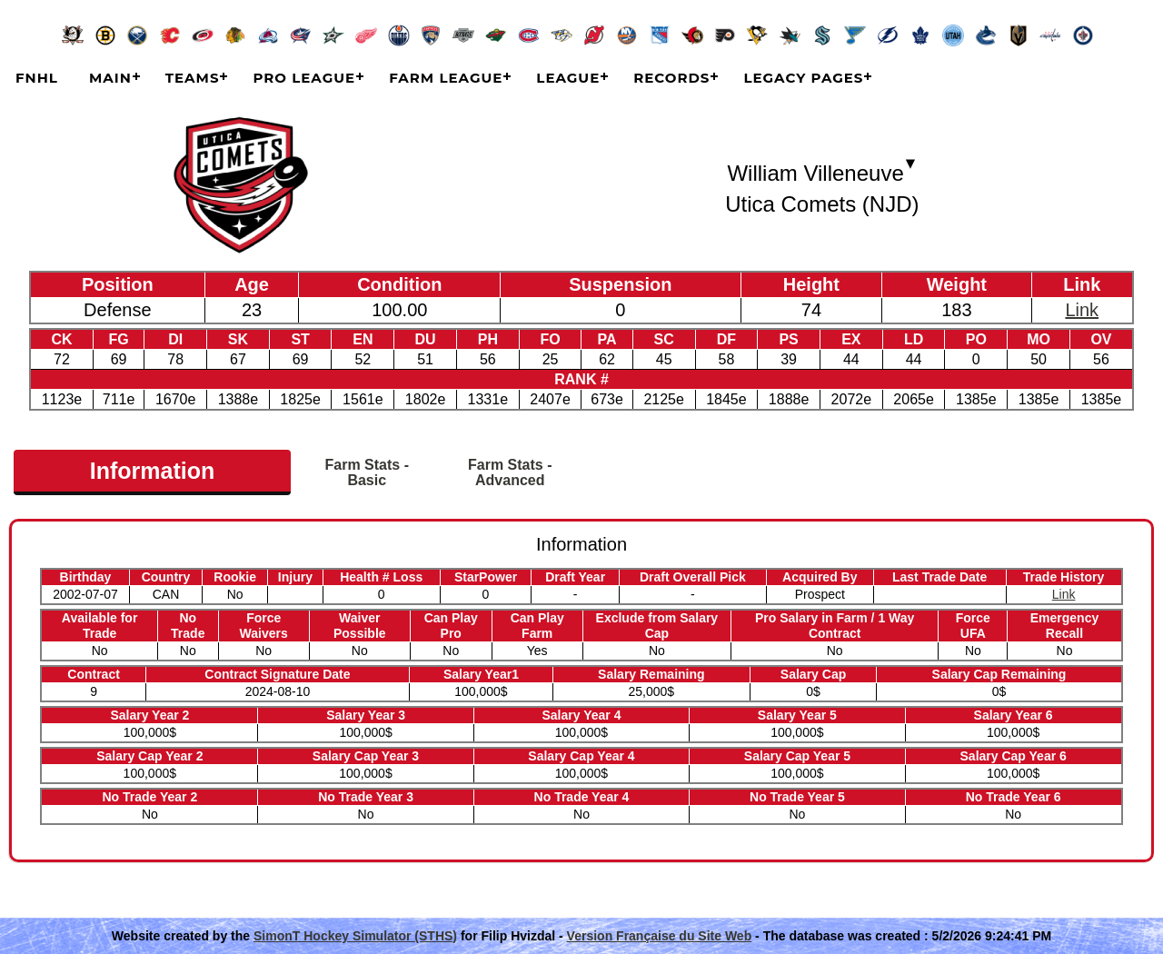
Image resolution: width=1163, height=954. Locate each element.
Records (671, 77)
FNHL (36, 77)
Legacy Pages (803, 77)
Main (110, 77)
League (568, 77)
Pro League (304, 77)
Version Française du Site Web (659, 936)
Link (1081, 310)
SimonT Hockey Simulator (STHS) (355, 936)
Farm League (445, 77)
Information (152, 470)
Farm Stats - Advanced (510, 472)
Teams (192, 77)
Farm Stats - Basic (367, 472)
